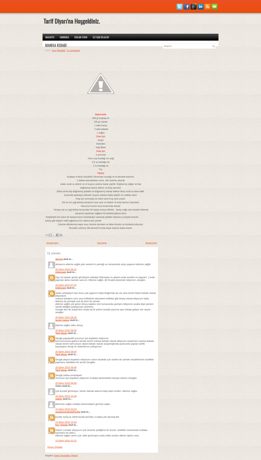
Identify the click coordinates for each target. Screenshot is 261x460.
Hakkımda (64, 37)
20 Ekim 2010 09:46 (66, 367)
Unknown (60, 272)
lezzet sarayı (62, 320)
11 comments (73, 50)
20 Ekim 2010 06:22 (66, 269)
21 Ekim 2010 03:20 (66, 409)
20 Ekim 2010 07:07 (66, 285)
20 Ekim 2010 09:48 (66, 383)
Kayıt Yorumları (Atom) (66, 455)
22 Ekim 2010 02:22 (66, 440)
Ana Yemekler (58, 50)
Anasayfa (49, 37)
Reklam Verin (80, 37)
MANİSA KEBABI (56, 45)
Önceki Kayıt (151, 243)
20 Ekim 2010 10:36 (66, 396)
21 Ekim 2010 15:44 (66, 422)
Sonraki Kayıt (52, 243)
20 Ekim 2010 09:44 (66, 351)
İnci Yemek (61, 425)
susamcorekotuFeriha (67, 412)
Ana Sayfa (102, 243)
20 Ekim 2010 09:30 (66, 330)
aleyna (59, 259)
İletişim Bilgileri (101, 37)
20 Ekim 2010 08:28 (66, 317)
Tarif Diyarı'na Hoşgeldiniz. (71, 21)
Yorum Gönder (55, 447)
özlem (58, 399)
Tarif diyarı (61, 333)
